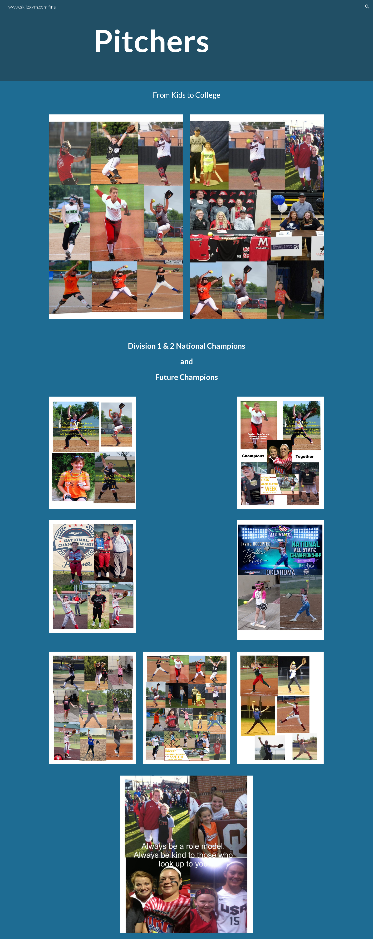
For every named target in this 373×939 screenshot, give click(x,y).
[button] (367, 6)
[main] (198, 40)
